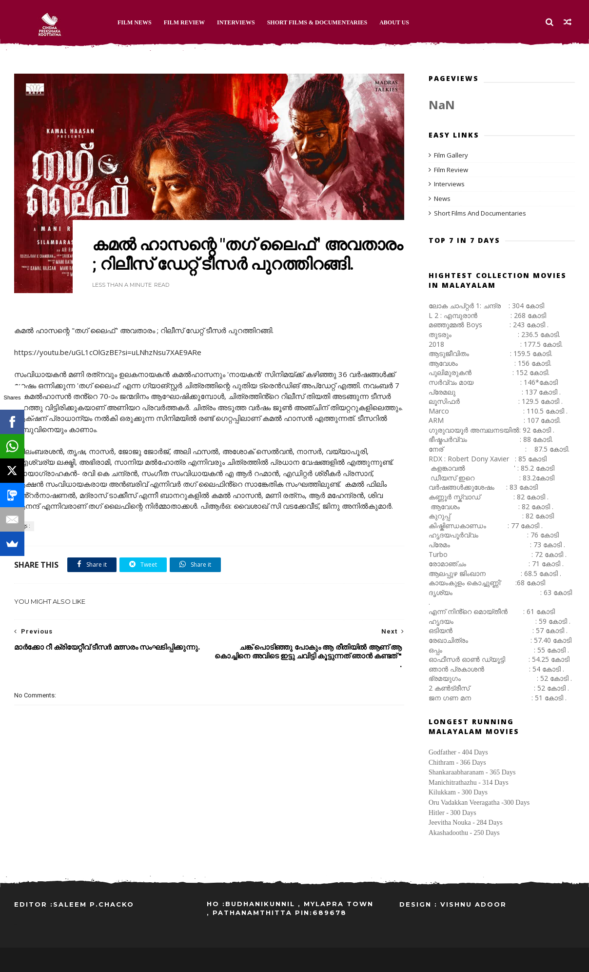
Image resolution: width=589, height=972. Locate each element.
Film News (135, 22)
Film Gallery (451, 155)
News (442, 198)
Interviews (236, 22)
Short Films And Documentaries (480, 213)
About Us (394, 22)
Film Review (184, 22)
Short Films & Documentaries (317, 22)
